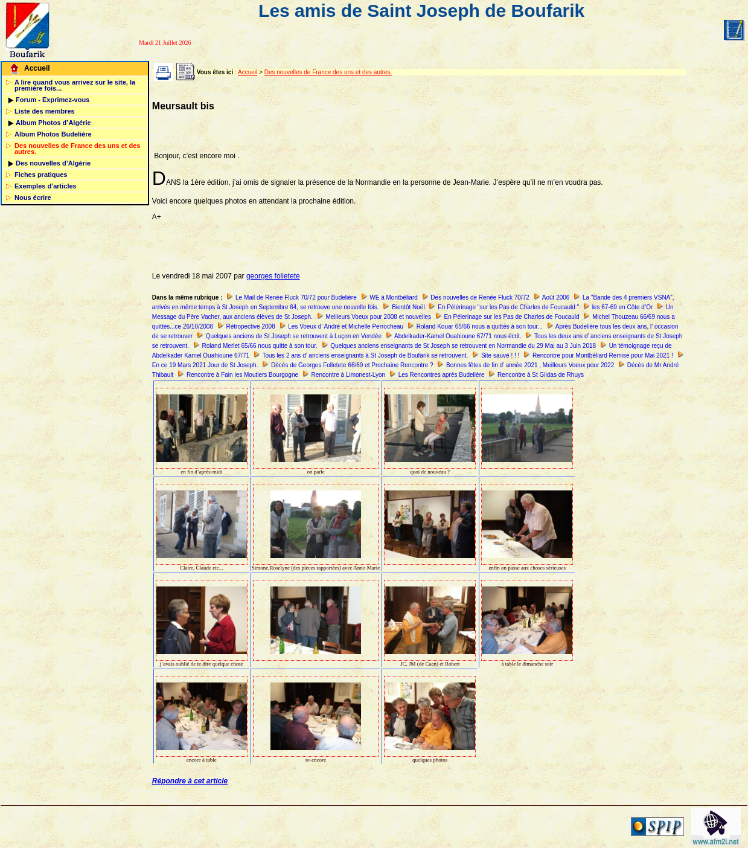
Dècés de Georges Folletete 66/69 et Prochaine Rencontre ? (352, 365)
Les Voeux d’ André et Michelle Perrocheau (345, 326)
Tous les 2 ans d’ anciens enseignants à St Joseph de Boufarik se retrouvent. (365, 355)
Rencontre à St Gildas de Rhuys (540, 374)
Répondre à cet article (190, 781)
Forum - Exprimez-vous (52, 99)
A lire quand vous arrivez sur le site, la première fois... (74, 85)
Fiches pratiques (40, 174)
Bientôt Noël (408, 307)
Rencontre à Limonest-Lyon (348, 374)
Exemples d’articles (45, 186)
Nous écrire (32, 197)
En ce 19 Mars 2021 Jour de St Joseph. (205, 365)
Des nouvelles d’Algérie (53, 163)
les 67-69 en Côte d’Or (622, 307)
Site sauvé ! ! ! (500, 355)
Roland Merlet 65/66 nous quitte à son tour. (260, 345)
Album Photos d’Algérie (53, 122)
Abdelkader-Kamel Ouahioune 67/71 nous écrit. (458, 336)
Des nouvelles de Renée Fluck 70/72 (479, 297)
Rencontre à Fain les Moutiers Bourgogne (242, 374)
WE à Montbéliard (393, 297)
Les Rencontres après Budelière (441, 374)
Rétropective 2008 (250, 326)
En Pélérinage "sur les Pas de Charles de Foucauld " (508, 307)
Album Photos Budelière (53, 134)
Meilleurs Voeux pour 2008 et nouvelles (378, 316)
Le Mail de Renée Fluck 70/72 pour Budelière (296, 297)
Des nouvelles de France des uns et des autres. (77, 148)
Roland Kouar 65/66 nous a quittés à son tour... (480, 326)
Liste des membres (44, 111)
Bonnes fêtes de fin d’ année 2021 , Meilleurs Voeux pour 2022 (530, 365)
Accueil (37, 68)
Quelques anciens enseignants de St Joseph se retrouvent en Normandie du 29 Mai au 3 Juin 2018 (463, 345)
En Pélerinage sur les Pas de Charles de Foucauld (512, 316)
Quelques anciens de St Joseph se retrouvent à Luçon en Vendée (294, 336)
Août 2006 (556, 297)
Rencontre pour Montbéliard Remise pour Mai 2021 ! (602, 355)
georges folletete (273, 276)
